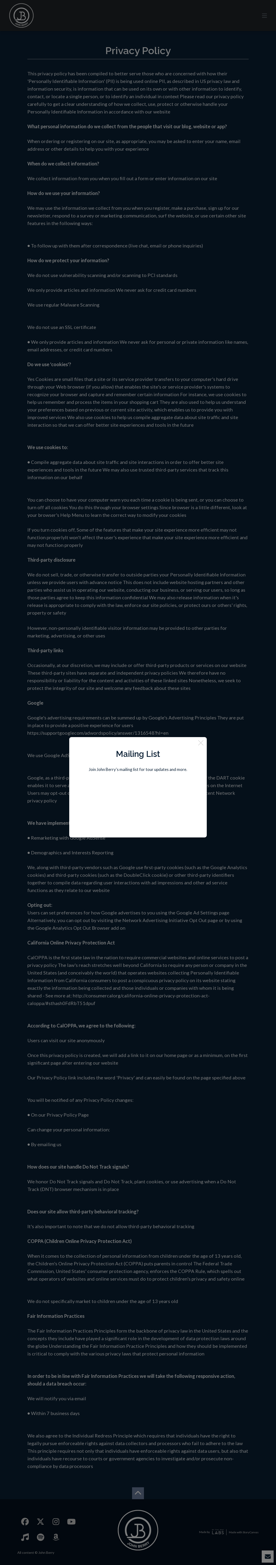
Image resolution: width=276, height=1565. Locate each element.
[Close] (201, 743)
